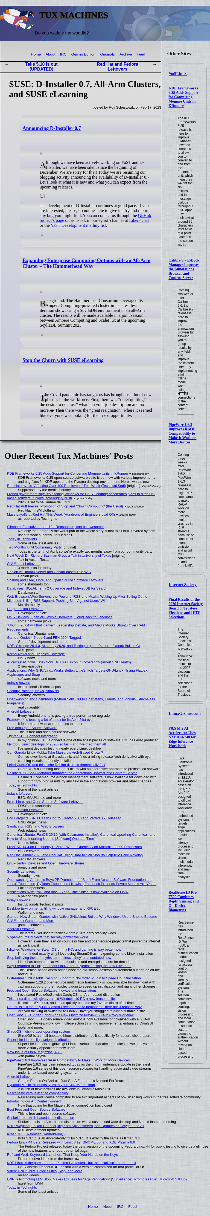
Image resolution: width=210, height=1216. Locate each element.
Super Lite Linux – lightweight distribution (39, 1040)
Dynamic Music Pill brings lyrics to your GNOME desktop (51, 1085)
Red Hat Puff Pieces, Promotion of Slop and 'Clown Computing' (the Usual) (65, 506)
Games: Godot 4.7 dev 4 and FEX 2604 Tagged (44, 637)
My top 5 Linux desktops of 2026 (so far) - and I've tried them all (56, 744)
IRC (63, 54)
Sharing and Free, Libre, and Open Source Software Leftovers (55, 580)
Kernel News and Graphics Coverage (36, 654)
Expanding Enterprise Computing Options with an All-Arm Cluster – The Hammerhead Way (86, 263)
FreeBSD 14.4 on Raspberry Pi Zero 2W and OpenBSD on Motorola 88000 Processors (74, 847)
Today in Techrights (22, 539)
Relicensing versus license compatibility (38, 1093)
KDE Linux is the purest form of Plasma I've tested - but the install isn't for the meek (71, 1163)
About (51, 54)
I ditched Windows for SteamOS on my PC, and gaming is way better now (64, 949)
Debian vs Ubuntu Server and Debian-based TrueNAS (49, 572)
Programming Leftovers (25, 609)
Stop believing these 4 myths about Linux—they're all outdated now (59, 958)
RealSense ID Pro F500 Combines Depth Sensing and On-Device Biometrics (183, 901)
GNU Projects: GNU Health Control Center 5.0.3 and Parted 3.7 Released (64, 818)
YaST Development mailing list (78, 225)
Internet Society (183, 584)
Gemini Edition (83, 54)
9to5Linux (178, 73)
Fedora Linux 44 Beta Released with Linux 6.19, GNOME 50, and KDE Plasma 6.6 (71, 1142)
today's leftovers (19, 793)
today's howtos (18, 683)
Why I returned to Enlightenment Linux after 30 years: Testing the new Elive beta (69, 966)
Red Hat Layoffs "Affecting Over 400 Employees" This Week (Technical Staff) (66, 486)
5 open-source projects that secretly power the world (47, 937)
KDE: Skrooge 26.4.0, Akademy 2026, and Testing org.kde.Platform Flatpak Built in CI (73, 646)
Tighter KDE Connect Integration (32, 736)
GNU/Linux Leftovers (23, 564)
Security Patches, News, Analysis (33, 691)
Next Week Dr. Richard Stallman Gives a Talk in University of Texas (59, 555)
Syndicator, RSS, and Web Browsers (35, 826)
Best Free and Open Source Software (36, 1109)
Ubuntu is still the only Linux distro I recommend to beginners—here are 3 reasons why (74, 1007)
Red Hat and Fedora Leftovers (117, 66)
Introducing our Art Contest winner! (34, 1101)
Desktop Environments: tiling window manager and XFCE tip (54, 908)
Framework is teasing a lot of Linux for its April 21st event (51, 720)
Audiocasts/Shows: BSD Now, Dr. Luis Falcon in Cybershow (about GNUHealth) (69, 662)
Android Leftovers (20, 711)
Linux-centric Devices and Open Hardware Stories (46, 863)
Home (36, 54)
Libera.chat (139, 220)
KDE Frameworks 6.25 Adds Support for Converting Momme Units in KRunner (183, 97)
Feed (141, 54)
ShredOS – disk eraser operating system (38, 1031)
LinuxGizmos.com (185, 713)
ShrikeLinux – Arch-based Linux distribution (40, 1118)
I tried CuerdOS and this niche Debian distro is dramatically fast (56, 765)
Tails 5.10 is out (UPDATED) (41, 66)
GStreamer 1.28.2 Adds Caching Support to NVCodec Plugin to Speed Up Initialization (74, 978)
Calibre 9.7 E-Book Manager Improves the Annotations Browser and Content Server (183, 269)
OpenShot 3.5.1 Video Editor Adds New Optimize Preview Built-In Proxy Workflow (70, 1015)
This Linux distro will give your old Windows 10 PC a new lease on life (61, 999)
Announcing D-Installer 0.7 (51, 128)
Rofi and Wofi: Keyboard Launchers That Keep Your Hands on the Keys (62, 1155)
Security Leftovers (21, 871)
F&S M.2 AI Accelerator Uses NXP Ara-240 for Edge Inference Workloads (182, 737)
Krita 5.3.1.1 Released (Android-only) (36, 1134)
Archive (125, 54)
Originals (107, 54)
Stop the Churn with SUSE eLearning (63, 360)
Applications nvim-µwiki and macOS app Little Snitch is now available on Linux (68, 892)
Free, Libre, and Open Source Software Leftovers (45, 802)
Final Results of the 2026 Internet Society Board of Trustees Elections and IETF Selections (185, 608)
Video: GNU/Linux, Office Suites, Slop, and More (45, 1171)
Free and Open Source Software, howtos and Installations (52, 990)
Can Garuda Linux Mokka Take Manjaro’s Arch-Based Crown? (55, 752)
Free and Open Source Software (32, 728)
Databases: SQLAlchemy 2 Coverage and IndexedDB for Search (57, 588)
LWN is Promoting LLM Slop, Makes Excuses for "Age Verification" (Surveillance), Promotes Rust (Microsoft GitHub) (97, 1179)
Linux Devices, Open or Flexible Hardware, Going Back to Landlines (60, 617)
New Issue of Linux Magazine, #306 (35, 1052)
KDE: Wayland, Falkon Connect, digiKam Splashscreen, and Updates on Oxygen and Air (75, 1126)
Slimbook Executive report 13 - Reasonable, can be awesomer (55, 527)
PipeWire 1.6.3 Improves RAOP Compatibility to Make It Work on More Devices (182, 433)
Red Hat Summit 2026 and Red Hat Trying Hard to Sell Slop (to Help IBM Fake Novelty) (75, 855)
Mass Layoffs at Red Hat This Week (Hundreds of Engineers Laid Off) (61, 514)
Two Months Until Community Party (34, 547)
